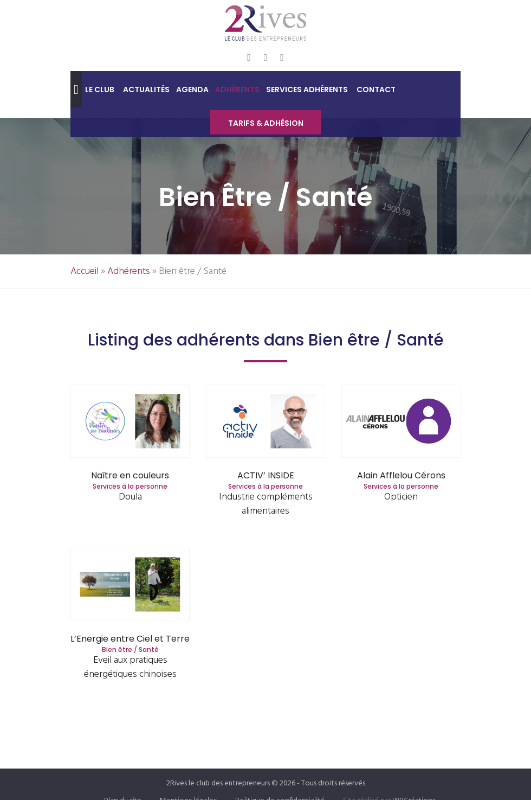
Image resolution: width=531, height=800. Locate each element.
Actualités (146, 89)
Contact (376, 89)
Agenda (192, 89)
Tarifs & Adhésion (265, 123)
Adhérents (237, 89)
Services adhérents (307, 89)
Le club (99, 89)
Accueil (84, 271)
